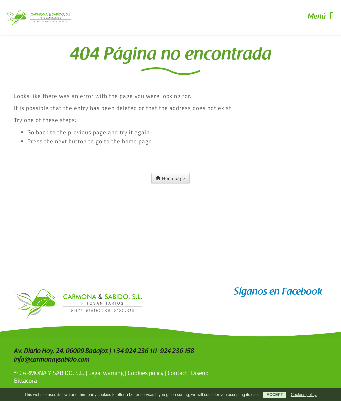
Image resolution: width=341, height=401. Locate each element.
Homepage (170, 178)
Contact (177, 372)
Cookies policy (146, 372)
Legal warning (106, 372)
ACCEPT (275, 394)
